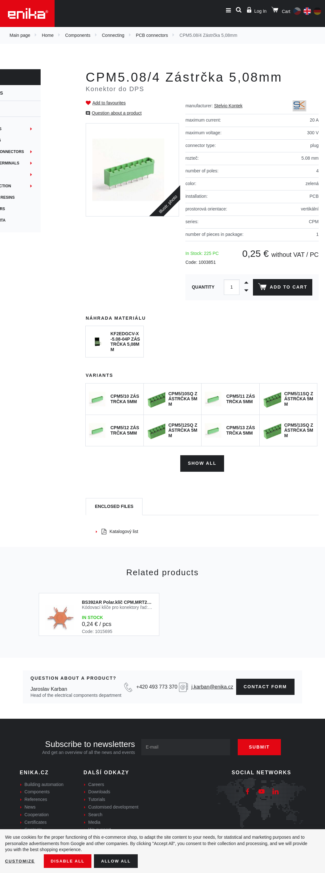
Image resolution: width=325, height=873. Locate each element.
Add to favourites (109, 102)
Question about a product (117, 113)
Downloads (99, 790)
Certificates (35, 820)
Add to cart (281, 288)
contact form (265, 685)
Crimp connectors (26, 209)
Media (94, 820)
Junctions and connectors (36, 152)
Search (95, 813)
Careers (96, 782)
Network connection (29, 186)
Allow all (121, 860)
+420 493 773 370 (156, 685)
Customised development (113, 805)
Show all (202, 461)
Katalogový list (120, 530)
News (30, 805)
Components (77, 35)
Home (48, 35)
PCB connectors (152, 35)
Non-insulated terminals (33, 163)
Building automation (43, 782)
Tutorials (96, 798)
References (35, 798)
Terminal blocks (24, 129)
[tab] (114, 505)
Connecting (113, 35)
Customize (21, 860)
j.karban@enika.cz (212, 685)
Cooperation (36, 813)
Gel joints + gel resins (31, 197)
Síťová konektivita (26, 220)
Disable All (71, 860)
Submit (264, 745)
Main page (20, 35)
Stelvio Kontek (228, 105)
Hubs (11, 174)
